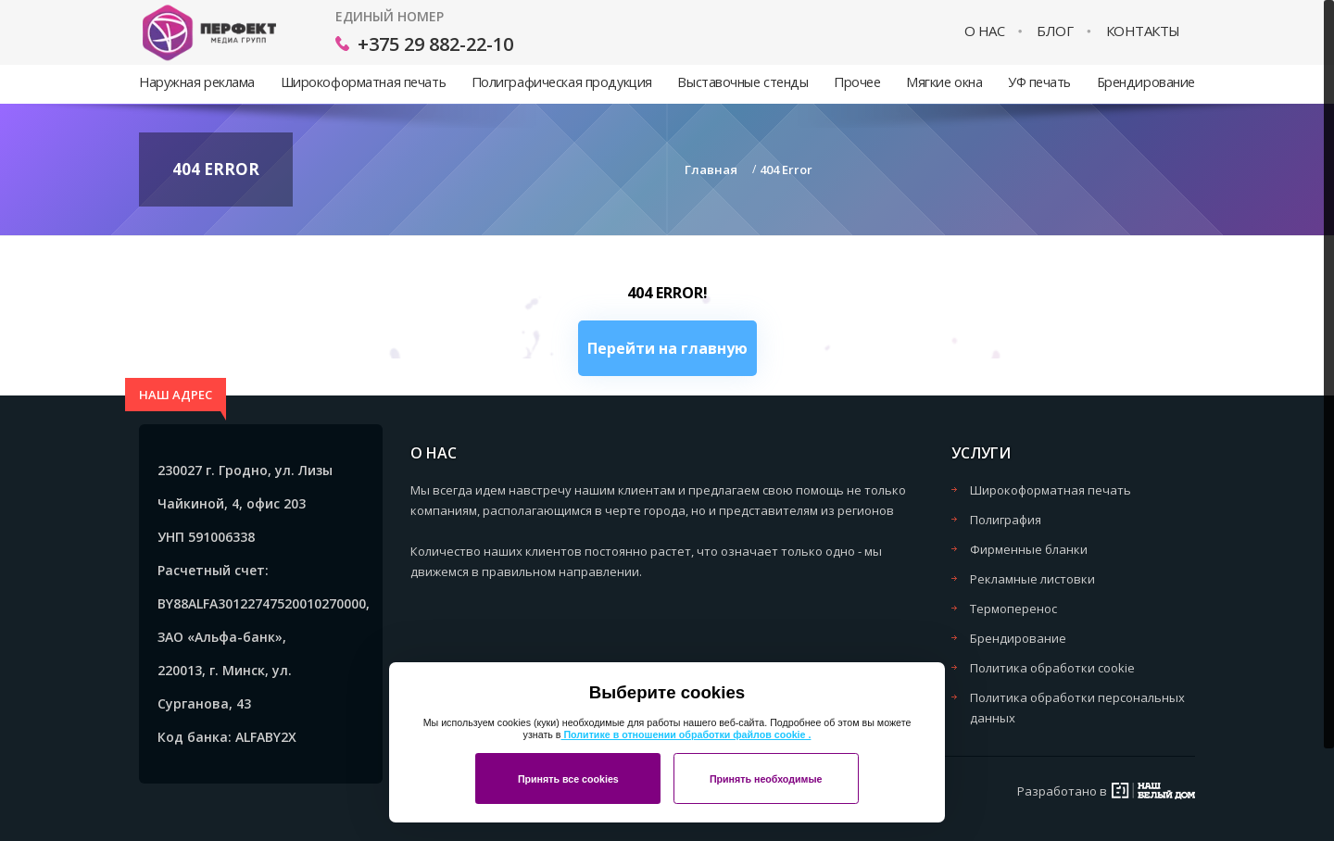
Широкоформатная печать (363, 82)
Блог (1055, 31)
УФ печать (1039, 82)
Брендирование (1146, 82)
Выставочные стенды (742, 82)
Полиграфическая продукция (562, 82)
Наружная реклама (197, 82)
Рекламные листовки (1032, 579)
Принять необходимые (766, 779)
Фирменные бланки (1029, 549)
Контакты (1143, 31)
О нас (984, 31)
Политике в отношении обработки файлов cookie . (685, 734)
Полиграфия (1005, 519)
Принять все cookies (568, 779)
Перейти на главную (667, 348)
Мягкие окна (944, 82)
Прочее (857, 82)
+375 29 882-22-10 (435, 43)
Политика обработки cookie (1052, 667)
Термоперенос (1013, 608)
